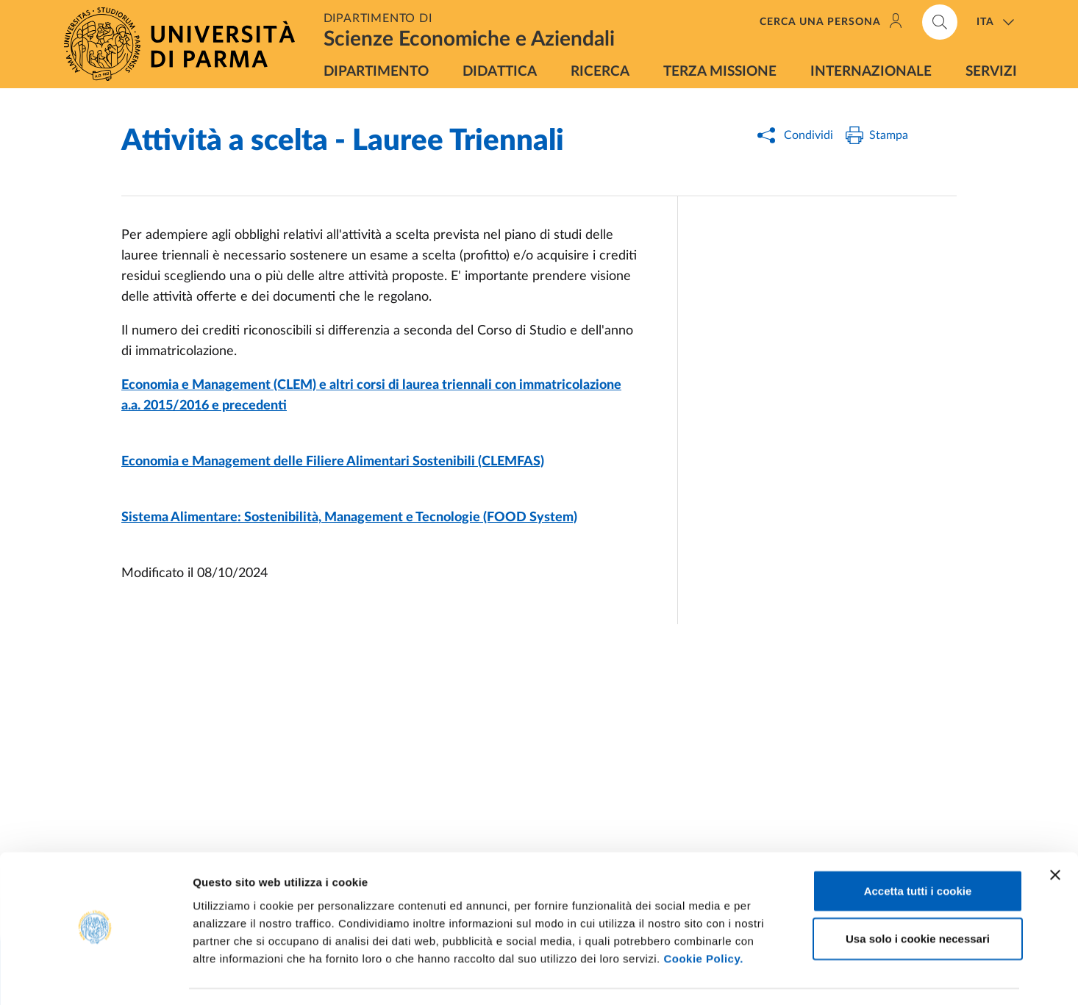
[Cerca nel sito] (939, 22)
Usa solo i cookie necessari (918, 897)
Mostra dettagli (773, 976)
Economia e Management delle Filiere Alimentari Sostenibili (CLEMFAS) (332, 461)
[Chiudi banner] (1055, 833)
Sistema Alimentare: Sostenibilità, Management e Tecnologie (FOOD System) (349, 517)
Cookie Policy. (703, 916)
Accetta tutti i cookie (918, 849)
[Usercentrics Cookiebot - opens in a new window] (95, 976)
